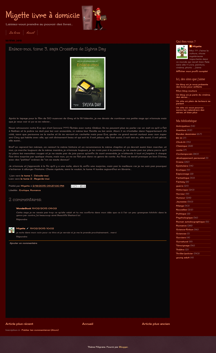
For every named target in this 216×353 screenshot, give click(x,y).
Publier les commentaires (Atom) (40, 330)
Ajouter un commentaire (23, 243)
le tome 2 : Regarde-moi (35, 179)
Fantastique (182, 178)
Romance (35, 190)
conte (179, 150)
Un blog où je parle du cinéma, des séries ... (193, 95)
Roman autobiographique (190, 221)
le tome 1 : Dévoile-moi (35, 175)
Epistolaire (182, 166)
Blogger (123, 347)
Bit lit (179, 138)
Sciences (181, 233)
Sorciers (181, 237)
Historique (182, 189)
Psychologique (184, 217)
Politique (181, 213)
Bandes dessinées (186, 134)
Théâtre (180, 249)
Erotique (24, 190)
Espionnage (182, 174)
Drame (179, 162)
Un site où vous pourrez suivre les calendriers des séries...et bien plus (190, 110)
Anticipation (183, 126)
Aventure (181, 130)
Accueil (30, 32)
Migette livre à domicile (42, 14)
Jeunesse (181, 201)
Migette (20, 228)
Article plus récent (19, 323)
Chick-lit (180, 142)
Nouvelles (181, 209)
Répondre (21, 219)
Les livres (14, 32)
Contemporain (184, 154)
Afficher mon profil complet (192, 71)
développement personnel (190, 158)
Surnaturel (182, 241)
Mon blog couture (186, 91)
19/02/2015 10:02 (42, 228)
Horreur (180, 194)
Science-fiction (184, 229)
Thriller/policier (184, 253)
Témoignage (183, 245)
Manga (180, 205)
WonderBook (23, 208)
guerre (179, 186)
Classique (181, 146)
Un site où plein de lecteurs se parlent (193, 102)
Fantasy (180, 181)
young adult (183, 257)
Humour (180, 197)
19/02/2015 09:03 (44, 208)
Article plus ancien (156, 323)
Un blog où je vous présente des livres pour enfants (192, 85)
